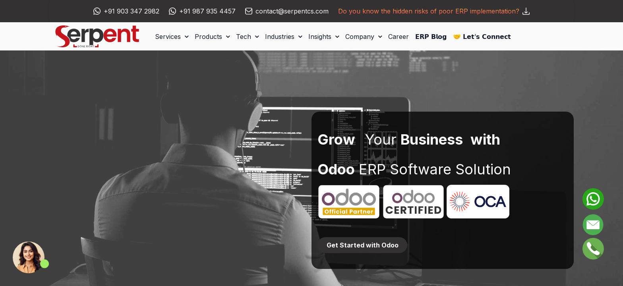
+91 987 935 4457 (207, 11)
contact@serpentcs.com (292, 11)
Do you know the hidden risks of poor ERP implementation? (434, 11)
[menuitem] (398, 36)
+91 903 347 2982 (131, 11)
